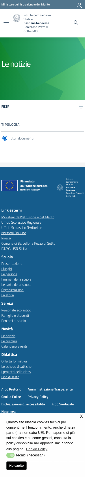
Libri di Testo (10, 377)
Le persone (9, 274)
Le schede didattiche (16, 366)
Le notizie (8, 335)
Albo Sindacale (63, 404)
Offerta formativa (14, 361)
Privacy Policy (38, 396)
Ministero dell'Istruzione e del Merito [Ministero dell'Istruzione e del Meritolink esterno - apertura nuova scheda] (27, 217)
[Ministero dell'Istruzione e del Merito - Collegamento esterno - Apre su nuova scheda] (25, 4)
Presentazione (11, 263)
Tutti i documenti (21, 138)
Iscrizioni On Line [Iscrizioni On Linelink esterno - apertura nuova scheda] (13, 232)
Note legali (9, 411)
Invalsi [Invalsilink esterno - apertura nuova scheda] (6, 238)
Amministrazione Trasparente (50, 389)
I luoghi (6, 268)
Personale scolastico (16, 310)
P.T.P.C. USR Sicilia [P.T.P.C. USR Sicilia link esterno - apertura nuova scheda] (14, 248)
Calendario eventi (14, 346)
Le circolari (9, 341)
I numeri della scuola (16, 279)
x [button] (81, 416)
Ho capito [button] (16, 465)
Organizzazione (12, 289)
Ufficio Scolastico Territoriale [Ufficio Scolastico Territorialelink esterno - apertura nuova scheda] (21, 227)
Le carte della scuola (16, 284)
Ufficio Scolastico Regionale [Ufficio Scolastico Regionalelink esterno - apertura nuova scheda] (21, 222)
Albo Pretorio (11, 389)
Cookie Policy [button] (36, 449)
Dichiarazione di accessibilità (23, 404)
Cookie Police (11, 396)
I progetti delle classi (16, 371)
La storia (7, 295)
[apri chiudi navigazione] (6, 23)
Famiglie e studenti (15, 315)
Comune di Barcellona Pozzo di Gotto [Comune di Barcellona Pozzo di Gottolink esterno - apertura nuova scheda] (28, 243)
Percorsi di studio (13, 320)
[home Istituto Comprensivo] (34, 23)
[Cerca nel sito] (75, 23)
